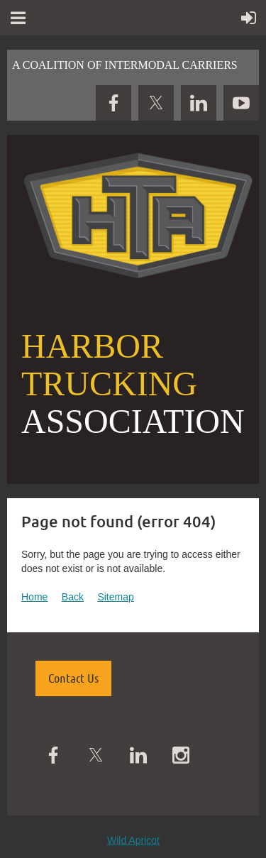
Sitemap (115, 597)
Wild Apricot (133, 840)
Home (34, 597)
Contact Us (73, 678)
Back (73, 597)
